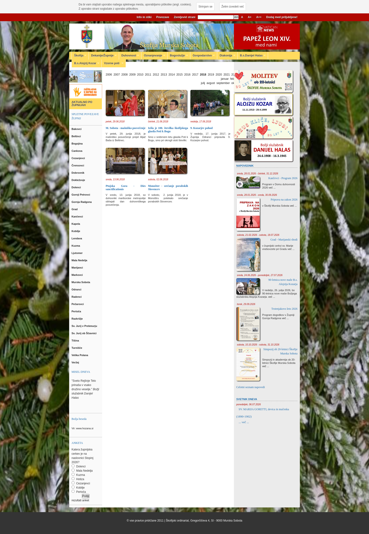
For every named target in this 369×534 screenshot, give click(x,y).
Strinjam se (205, 6)
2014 (171, 74)
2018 (203, 74)
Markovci (78, 274)
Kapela (76, 223)
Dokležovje (79, 180)
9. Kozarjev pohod (201, 128)
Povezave (162, 17)
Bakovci (77, 129)
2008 (124, 74)
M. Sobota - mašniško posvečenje (125, 128)
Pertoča (77, 311)
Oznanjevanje (153, 55)
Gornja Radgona (82, 202)
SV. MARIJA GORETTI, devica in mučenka (264, 409)
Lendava (77, 238)
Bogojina (77, 143)
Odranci (77, 289)
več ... (272, 187)
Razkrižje (78, 318)
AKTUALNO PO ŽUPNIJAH (82, 103)
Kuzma (76, 245)
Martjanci (78, 267)
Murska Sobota (82, 282)
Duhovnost (129, 55)
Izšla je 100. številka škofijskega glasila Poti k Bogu (168, 129)
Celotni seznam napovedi (250, 387)
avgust (211, 83)
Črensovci (78, 165)
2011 (148, 74)
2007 (116, 74)
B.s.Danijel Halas (252, 55)
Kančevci (78, 216)
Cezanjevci (79, 158)
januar (225, 78)
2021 (227, 74)
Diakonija (226, 55)
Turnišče (78, 347)
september (223, 83)
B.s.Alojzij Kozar (85, 63)
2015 (179, 74)
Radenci (77, 296)
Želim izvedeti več (232, 6)
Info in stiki (144, 17)
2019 (211, 74)
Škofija (79, 55)
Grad (75, 209)
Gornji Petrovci (81, 194)
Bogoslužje (178, 55)
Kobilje (76, 231)
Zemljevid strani (184, 17)
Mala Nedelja (80, 260)
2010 (140, 74)
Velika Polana (80, 355)
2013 (164, 74)
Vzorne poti (113, 63)
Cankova (77, 150)
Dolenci (77, 187)
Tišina (76, 340)
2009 (132, 74)
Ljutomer (77, 253)
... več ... (244, 422)
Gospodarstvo (202, 55)
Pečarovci (78, 304)
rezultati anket (80, 500)
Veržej (76, 362)
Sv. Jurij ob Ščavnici (84, 333)
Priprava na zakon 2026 (284, 199)
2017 (195, 74)
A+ (250, 17)
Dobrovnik (78, 172)
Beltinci (77, 136)
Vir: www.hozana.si (82, 428)
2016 (187, 74)
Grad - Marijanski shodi (283, 239)
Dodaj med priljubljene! (281, 17)
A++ (259, 17)
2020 (219, 74)
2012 (156, 74)
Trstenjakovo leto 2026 (284, 308)
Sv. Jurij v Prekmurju (85, 326)
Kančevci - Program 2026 (282, 178)
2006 (109, 74)
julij (203, 83)
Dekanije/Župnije (102, 55)
